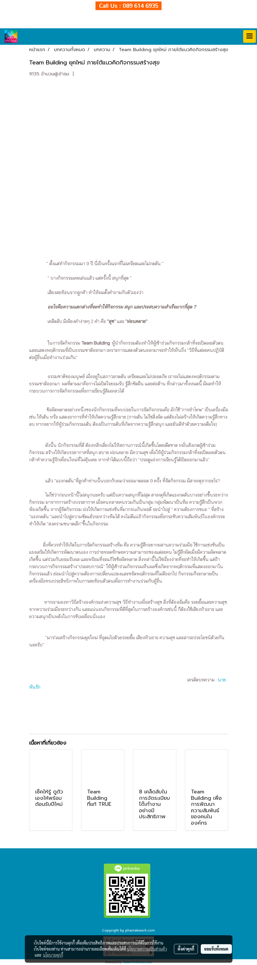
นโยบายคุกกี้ (53, 954)
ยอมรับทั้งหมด (216, 948)
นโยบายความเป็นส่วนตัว (147, 948)
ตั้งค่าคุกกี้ (186, 948)
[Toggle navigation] (249, 36)
